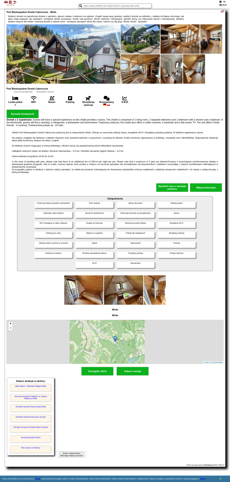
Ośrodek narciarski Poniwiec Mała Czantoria (30, 427)
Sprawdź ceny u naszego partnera (172, 187)
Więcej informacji (205, 187)
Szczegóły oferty (97, 371)
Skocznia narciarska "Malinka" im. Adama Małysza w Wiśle (31, 397)
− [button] (11, 328)
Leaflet (205, 362)
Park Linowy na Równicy (30, 448)
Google (38, 479)
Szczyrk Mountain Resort (30, 438)
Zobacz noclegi (132, 371)
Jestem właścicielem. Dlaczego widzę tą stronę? (71, 454)
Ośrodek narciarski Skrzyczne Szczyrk (31, 417)
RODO (202, 479)
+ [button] (11, 324)
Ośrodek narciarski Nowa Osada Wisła (31, 407)
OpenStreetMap (217, 362)
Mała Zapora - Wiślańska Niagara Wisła (30, 386)
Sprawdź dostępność (22, 114)
